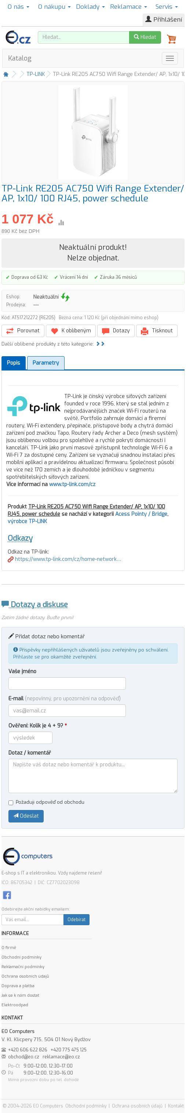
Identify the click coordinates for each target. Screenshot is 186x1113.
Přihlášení (163, 19)
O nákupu (54, 7)
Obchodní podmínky (21, 957)
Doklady (90, 7)
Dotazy (116, 331)
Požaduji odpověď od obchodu (46, 802)
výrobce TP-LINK (27, 521)
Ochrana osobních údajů (25, 976)
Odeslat (26, 816)
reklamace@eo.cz (61, 1057)
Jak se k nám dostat (20, 995)
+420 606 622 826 (27, 1050)
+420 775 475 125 (69, 1050)
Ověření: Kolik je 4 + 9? (37, 725)
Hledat (145, 37)
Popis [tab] (13, 363)
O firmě (8, 947)
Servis (167, 7)
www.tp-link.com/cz (72, 484)
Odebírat (76, 920)
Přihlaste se (26, 657)
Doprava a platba (17, 986)
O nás (18, 7)
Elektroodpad (14, 1005)
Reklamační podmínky (22, 967)
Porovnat (23, 331)
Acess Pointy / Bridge (141, 514)
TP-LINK (35, 74)
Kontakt (176, 1106)
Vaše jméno (22, 671)
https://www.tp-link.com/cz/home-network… (64, 559)
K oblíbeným (71, 331)
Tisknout (157, 331)
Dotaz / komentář (29, 752)
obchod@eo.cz (23, 1057)
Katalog (20, 58)
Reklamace (128, 7)
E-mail (64, 698)
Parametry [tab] (46, 363)
